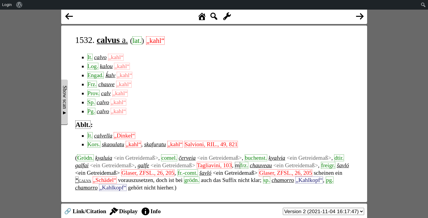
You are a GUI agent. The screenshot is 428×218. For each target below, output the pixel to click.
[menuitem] (19, 5)
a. (112, 40)
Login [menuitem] (7, 4)
